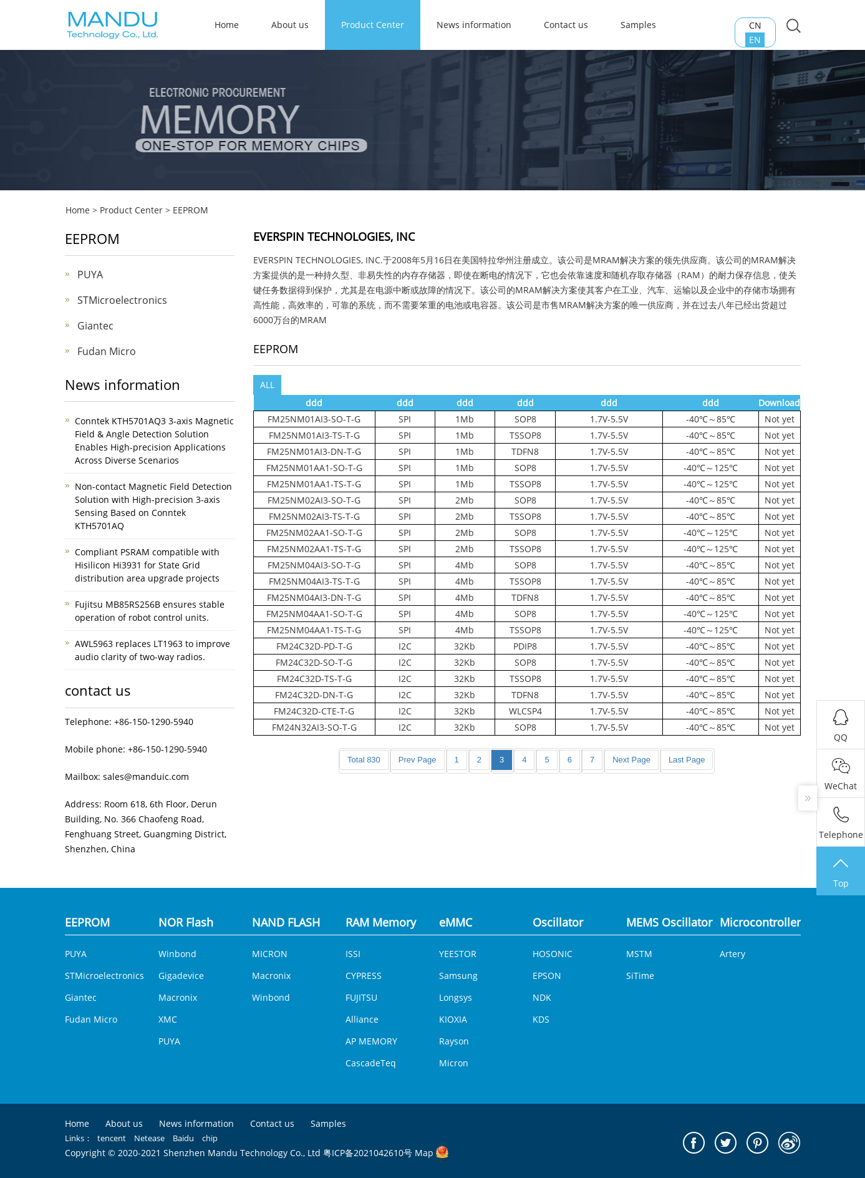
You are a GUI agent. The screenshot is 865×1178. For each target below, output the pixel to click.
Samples (638, 25)
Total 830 (363, 759)
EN (755, 40)
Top (840, 872)
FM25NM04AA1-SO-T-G (314, 614)
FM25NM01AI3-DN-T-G (314, 451)
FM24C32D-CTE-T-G (314, 711)
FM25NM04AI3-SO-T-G (314, 565)
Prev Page (418, 759)
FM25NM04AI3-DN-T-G (314, 597)
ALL (267, 385)
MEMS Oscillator (669, 922)
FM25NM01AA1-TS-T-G (314, 484)
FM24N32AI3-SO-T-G (314, 727)
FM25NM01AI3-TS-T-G (314, 435)
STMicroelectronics (122, 300)
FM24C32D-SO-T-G (314, 662)
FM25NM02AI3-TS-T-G (314, 516)
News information (474, 25)
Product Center (372, 25)
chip (210, 1138)
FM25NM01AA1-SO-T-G (314, 468)
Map (424, 1153)
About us (290, 25)
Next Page (631, 759)
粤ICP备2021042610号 (367, 1153)
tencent (111, 1138)
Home (77, 210)
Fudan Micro (106, 351)
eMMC (455, 922)
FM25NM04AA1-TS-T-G (314, 630)
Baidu (183, 1138)
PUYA (90, 274)
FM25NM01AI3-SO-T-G (314, 419)
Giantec (95, 326)
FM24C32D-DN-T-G (314, 695)
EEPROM (190, 210)
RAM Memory (381, 922)
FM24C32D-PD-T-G (314, 646)
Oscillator (558, 922)
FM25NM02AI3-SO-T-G (314, 500)
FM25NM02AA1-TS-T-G (314, 549)
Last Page (687, 759)
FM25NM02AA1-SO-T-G (314, 532)
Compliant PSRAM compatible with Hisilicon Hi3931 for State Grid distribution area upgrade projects (147, 565)
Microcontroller (760, 922)
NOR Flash (185, 922)
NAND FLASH (286, 922)
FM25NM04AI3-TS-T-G (314, 581)
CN (755, 25)
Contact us (566, 25)
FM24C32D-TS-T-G (314, 678)
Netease (149, 1138)
